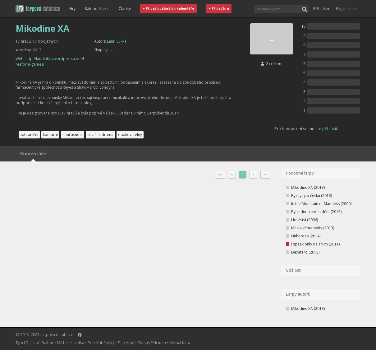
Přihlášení (322, 8)
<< (220, 174)
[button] (38, 8)
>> (265, 174)
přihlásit (329, 128)
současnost (72, 134)
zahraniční (29, 134)
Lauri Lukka (116, 41)
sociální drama (100, 134)
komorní (50, 134)
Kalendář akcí (97, 8)
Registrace (346, 8)
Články (125, 8)
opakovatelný (130, 134)
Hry (72, 8)
